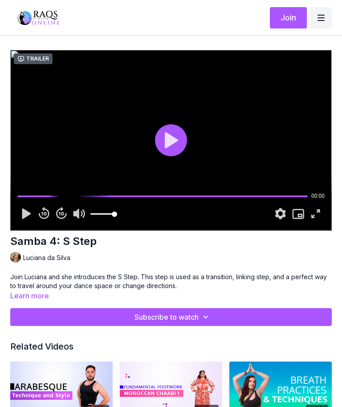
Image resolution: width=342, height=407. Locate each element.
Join (288, 17)
